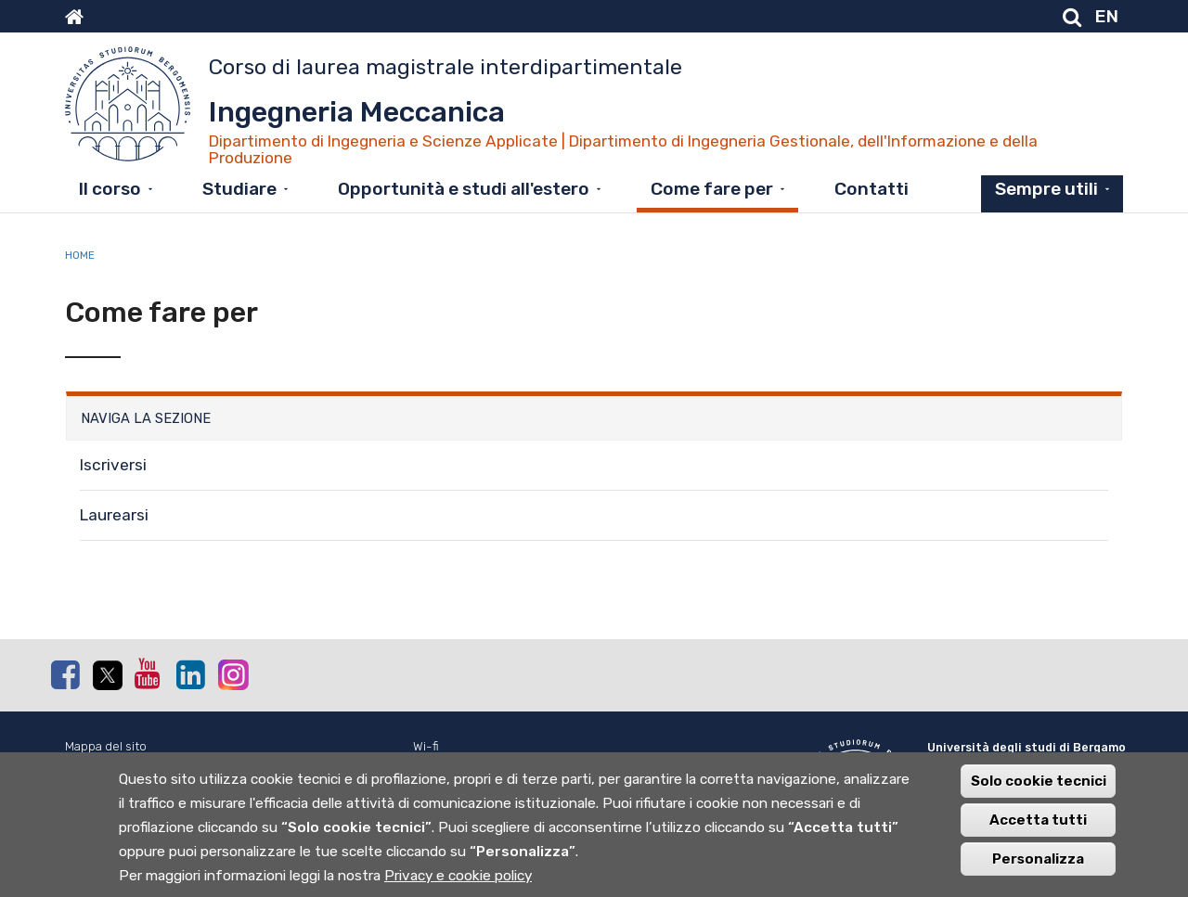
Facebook (65, 674)
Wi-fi (426, 746)
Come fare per (712, 188)
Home (80, 255)
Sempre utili (1046, 188)
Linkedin (190, 674)
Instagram (232, 673)
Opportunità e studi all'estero (463, 188)
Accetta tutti (1038, 835)
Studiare (239, 188)
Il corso (110, 188)
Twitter (107, 675)
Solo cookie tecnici (1038, 796)
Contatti (871, 188)
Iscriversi (113, 464)
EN (1106, 16)
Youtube (148, 673)
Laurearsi (114, 515)
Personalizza (1038, 873)
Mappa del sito (106, 746)
